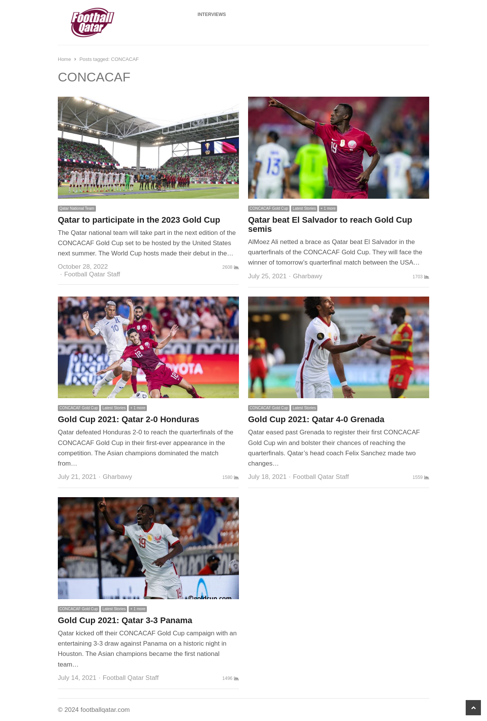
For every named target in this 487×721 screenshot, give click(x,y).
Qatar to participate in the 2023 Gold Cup (139, 220)
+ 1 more (328, 208)
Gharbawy (307, 276)
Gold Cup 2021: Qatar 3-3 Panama (125, 620)
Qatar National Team (76, 208)
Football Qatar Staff (92, 274)
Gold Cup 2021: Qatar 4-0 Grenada (316, 419)
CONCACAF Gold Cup (269, 208)
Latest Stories (304, 208)
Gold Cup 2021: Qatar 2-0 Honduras (128, 419)
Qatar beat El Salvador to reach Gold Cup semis (330, 224)
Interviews (211, 14)
